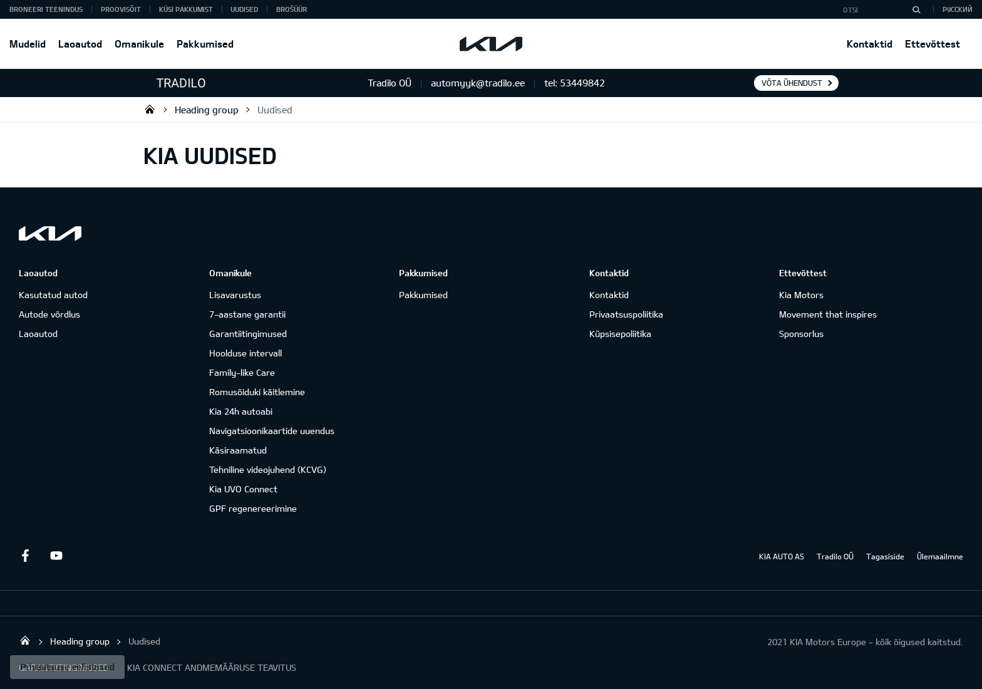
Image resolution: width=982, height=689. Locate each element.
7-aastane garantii (247, 314)
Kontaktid (869, 43)
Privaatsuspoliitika (626, 314)
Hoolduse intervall (245, 353)
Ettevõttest (932, 43)
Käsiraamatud (238, 450)
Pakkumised (205, 43)
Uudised (244, 9)
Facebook (25, 555)
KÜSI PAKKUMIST (186, 9)
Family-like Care (242, 372)
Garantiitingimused (248, 333)
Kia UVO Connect (243, 489)
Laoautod (80, 43)
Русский (958, 9)
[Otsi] (916, 9)
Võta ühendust (792, 82)
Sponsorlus (801, 333)
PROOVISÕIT (121, 9)
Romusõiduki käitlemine (257, 391)
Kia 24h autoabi (240, 411)
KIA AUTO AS (781, 556)
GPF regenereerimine (253, 508)
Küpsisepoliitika (620, 333)
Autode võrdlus (49, 314)
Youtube (56, 555)
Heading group (207, 109)
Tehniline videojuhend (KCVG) (267, 469)
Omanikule (139, 43)
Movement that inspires (828, 314)
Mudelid (27, 43)
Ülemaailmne (940, 556)
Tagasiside (885, 556)
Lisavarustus (235, 294)
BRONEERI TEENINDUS (46, 9)
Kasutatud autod (53, 294)
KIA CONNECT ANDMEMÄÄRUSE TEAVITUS (211, 667)
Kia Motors (801, 294)
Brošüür (291, 9)
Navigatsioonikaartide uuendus (271, 430)
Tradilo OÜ (149, 109)
